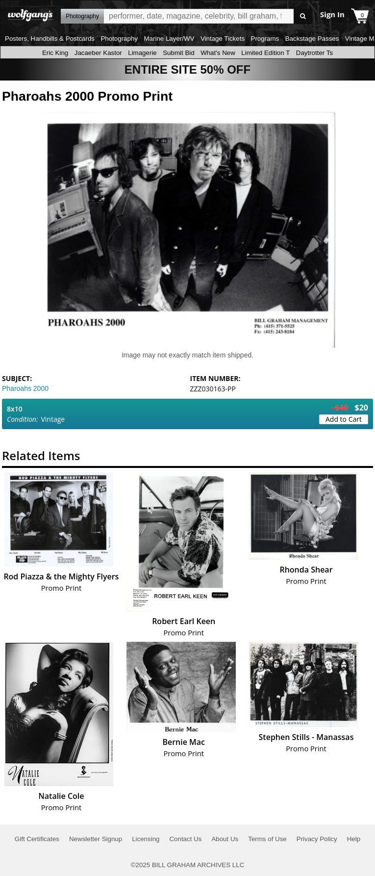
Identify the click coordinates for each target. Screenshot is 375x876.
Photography (119, 38)
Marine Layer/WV (169, 38)
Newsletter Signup (95, 839)
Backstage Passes (312, 38)
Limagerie (142, 52)
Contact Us (185, 839)
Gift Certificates (37, 839)
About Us (224, 839)
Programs (265, 38)
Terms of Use (267, 839)
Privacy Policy (317, 839)
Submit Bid (178, 52)
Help (353, 839)
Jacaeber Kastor (98, 52)
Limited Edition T (265, 52)
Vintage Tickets (222, 38)
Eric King (55, 52)
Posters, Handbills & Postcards (50, 38)
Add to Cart (343, 419)
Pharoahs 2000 (25, 388)
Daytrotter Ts (314, 52)
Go (303, 16)
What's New (217, 52)
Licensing (145, 839)
